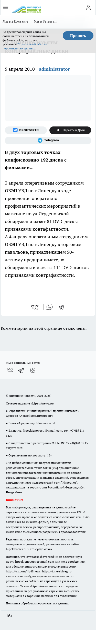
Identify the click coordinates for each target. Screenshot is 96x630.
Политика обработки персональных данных (37, 603)
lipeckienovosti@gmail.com (42, 430)
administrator (54, 69)
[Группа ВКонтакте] (26, 130)
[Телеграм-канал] (48, 140)
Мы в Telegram (46, 21)
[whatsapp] (49, 307)
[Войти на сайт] (88, 7)
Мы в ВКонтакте (16, 21)
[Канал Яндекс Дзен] (70, 130)
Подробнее (14, 492)
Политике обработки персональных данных (25, 46)
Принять (78, 35)
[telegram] (63, 307)
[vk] (35, 307)
